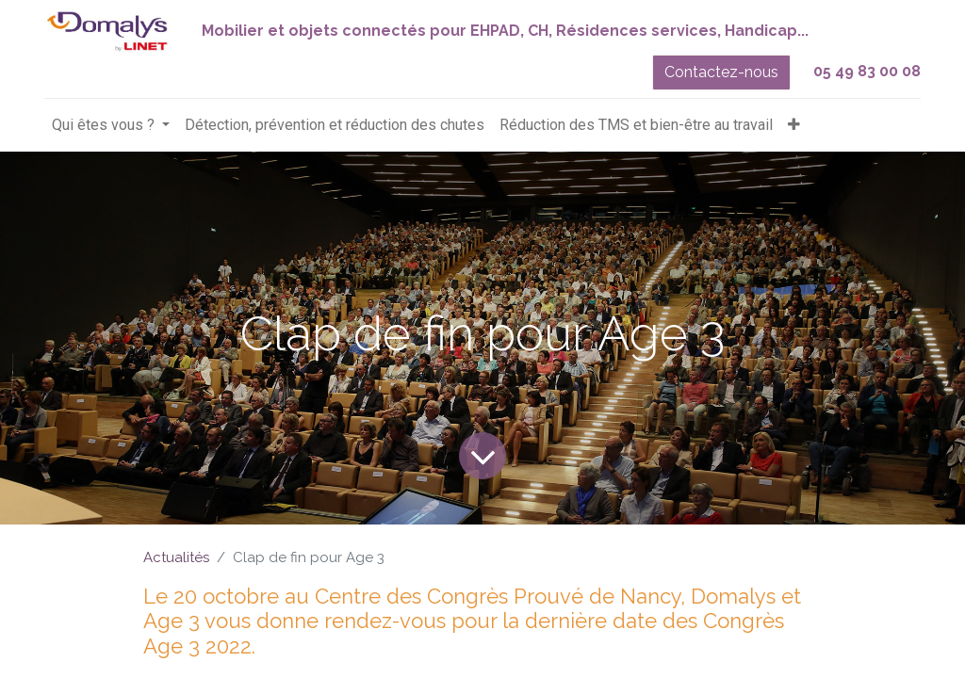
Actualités (176, 557)
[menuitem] (334, 125)
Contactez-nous (721, 72)
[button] (794, 125)
